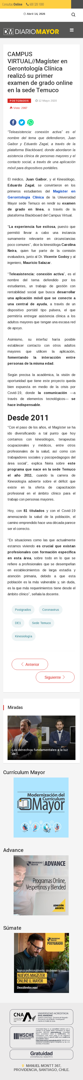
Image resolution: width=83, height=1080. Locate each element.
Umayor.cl (77, 4)
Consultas (12, 4)
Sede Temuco (41, 623)
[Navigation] (72, 30)
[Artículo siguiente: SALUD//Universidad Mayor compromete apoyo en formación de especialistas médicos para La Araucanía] (55, 677)
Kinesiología (23, 636)
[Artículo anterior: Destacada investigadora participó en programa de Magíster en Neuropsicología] (30, 664)
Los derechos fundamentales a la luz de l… (40, 752)
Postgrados (19, 100)
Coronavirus (50, 609)
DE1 (18, 623)
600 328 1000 (35, 4)
